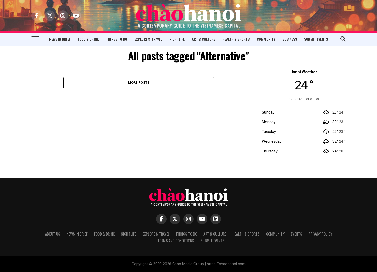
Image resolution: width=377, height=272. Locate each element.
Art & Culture (203, 39)
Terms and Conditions (176, 240)
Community (266, 39)
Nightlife (177, 39)
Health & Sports (236, 39)
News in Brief (59, 39)
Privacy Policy (320, 234)
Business (289, 39)
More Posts (139, 83)
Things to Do (116, 39)
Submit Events (316, 39)
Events (296, 234)
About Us (52, 234)
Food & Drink (88, 39)
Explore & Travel (148, 39)
